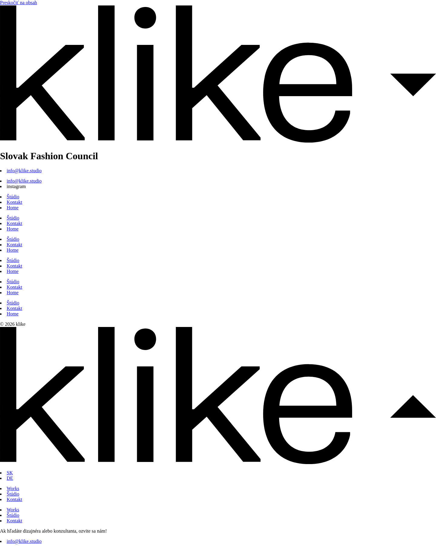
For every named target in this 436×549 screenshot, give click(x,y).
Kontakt (14, 202)
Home (12, 207)
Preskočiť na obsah (18, 2)
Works (13, 488)
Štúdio (13, 196)
